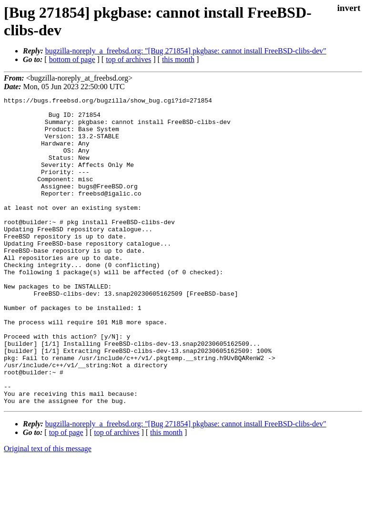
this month (178, 59)
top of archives (128, 59)
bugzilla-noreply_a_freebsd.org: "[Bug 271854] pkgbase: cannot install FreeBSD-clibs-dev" (185, 51)
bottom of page (72, 59)
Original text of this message (48, 510)
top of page (66, 494)
